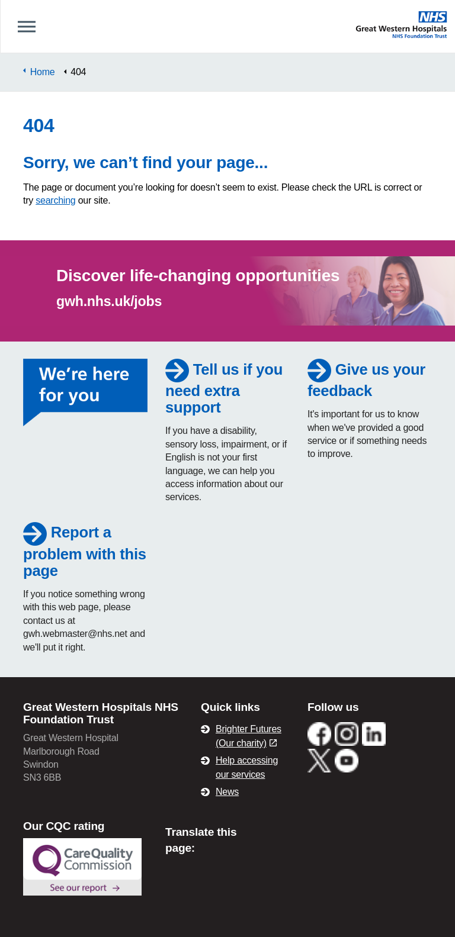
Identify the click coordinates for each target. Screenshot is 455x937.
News (227, 792)
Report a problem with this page (84, 551)
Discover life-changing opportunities (197, 275)
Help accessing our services (247, 767)
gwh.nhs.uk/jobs (109, 301)
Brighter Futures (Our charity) (248, 736)
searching (55, 200)
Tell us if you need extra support (224, 388)
